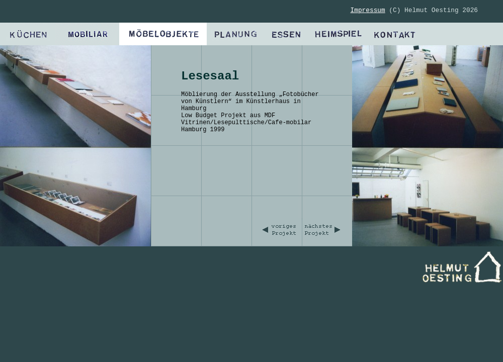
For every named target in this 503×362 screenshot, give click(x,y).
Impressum (368, 10)
